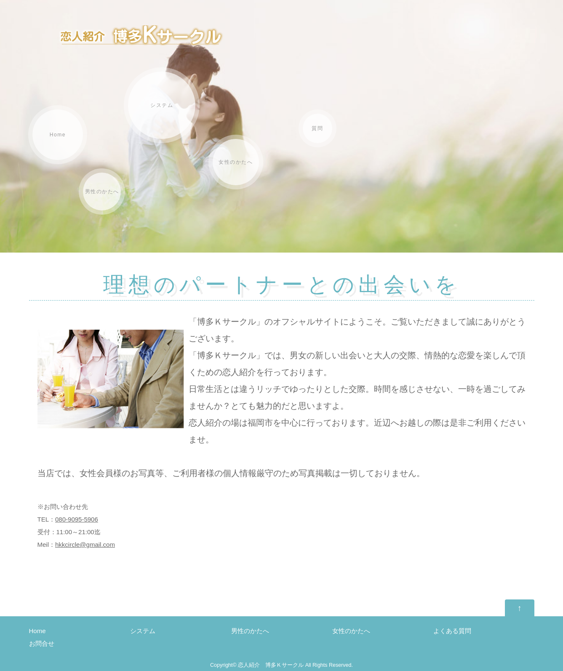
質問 (317, 128)
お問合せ (41, 643)
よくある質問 (452, 630)
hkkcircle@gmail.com (85, 544)
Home (58, 135)
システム (161, 105)
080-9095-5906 (76, 519)
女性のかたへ (236, 162)
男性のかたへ (102, 191)
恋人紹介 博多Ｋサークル (271, 665)
